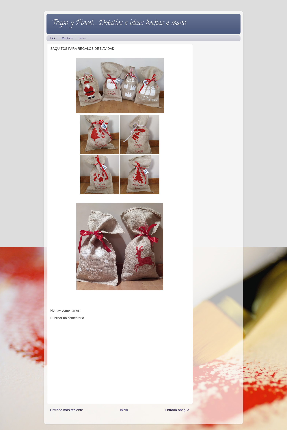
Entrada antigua (177, 410)
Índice (82, 38)
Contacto (67, 38)
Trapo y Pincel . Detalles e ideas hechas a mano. (119, 23)
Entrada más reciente (66, 410)
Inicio (53, 38)
